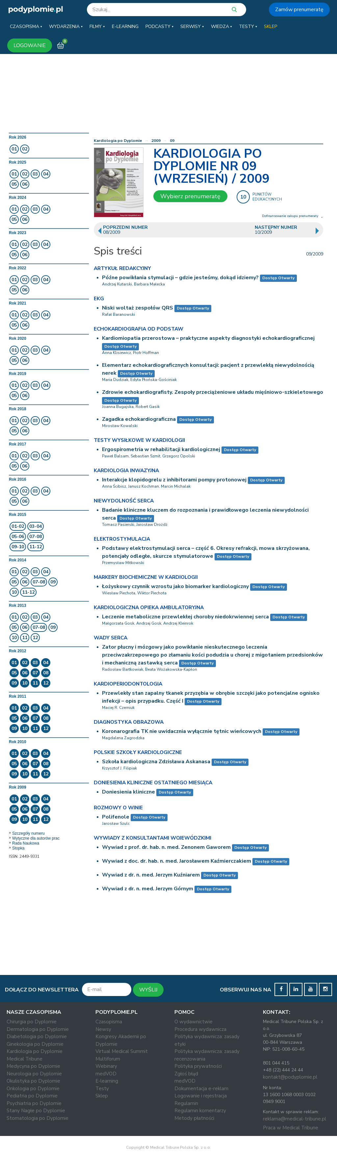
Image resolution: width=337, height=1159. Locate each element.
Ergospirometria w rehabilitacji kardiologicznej (161, 449)
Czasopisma (108, 1021)
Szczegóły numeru (28, 833)
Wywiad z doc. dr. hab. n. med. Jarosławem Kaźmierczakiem (176, 861)
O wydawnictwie (193, 1021)
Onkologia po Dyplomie (33, 1088)
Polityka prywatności (198, 1066)
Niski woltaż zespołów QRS (137, 307)
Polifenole (115, 817)
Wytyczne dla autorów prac (36, 838)
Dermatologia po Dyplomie (38, 1029)
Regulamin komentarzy (200, 1110)
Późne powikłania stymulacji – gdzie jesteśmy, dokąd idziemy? (180, 277)
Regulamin (186, 1103)
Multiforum (107, 1059)
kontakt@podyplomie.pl (290, 1077)
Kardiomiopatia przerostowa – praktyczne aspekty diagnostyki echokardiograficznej (208, 338)
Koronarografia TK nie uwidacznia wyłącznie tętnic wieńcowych (181, 731)
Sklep (101, 1095)
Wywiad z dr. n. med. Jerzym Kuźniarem (151, 874)
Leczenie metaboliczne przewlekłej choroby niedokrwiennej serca (185, 616)
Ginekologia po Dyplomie (35, 1044)
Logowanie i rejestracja (200, 1095)
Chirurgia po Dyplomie (32, 1021)
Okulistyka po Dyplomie (33, 1081)
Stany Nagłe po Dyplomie (36, 1110)
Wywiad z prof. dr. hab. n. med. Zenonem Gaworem (166, 847)
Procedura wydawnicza (200, 1029)
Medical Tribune (24, 1059)
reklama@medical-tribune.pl (294, 1119)
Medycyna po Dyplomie (33, 1066)
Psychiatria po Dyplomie (34, 1103)
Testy (102, 1088)
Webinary (106, 1066)
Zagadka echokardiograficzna (139, 419)
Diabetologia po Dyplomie (37, 1036)
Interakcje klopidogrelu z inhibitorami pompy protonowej (174, 479)
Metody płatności (194, 1118)
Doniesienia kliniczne (128, 791)
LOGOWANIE (29, 45)
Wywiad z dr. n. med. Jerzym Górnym (147, 888)
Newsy (103, 1029)
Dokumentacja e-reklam (201, 1088)
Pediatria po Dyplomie (32, 1095)
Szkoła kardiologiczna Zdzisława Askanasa (156, 761)
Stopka (18, 848)
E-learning (106, 1081)
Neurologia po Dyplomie (34, 1073)
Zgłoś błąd (186, 1073)
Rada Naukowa (25, 843)
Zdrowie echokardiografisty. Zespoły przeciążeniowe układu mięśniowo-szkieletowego (212, 392)
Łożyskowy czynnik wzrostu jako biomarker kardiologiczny (175, 586)
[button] (26, 26)
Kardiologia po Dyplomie (118, 140)
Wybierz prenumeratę (190, 196)
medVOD (106, 1073)
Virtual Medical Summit (121, 1051)
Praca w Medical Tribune (290, 1127)
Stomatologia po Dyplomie (37, 1118)
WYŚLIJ (148, 989)
